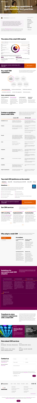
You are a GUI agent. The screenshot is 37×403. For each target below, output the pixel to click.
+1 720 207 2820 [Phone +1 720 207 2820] (14, 391)
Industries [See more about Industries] (18, 383)
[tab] (6, 89)
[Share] (29, 29)
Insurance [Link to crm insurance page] (2, 350)
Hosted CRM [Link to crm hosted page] (21, 350)
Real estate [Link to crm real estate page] (11, 350)
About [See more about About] (12, 383)
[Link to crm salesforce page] (4, 185)
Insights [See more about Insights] (27, 383)
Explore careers (3, 365)
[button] (15, 375)
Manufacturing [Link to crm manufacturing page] (6, 350)
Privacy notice (26, 372)
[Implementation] (18, 213)
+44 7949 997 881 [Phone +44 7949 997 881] (26, 391)
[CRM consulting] (5, 213)
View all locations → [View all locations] (33, 393)
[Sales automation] (13, 97)
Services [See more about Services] (15, 383)
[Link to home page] (4, 1)
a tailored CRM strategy (8, 215)
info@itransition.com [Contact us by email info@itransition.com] (4, 362)
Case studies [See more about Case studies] (23, 383)
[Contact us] (30, 65)
